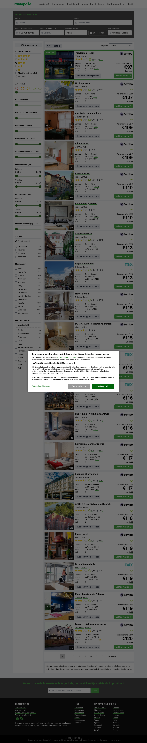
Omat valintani (79, 386)
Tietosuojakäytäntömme (41, 386)
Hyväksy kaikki (103, 386)
